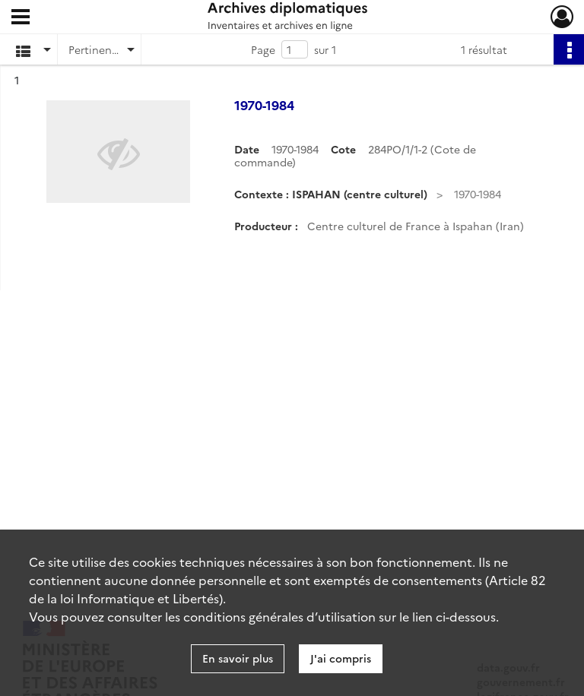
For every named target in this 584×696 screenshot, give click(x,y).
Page (263, 49)
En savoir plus (237, 658)
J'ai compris (340, 658)
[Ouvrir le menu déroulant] (20, 18)
